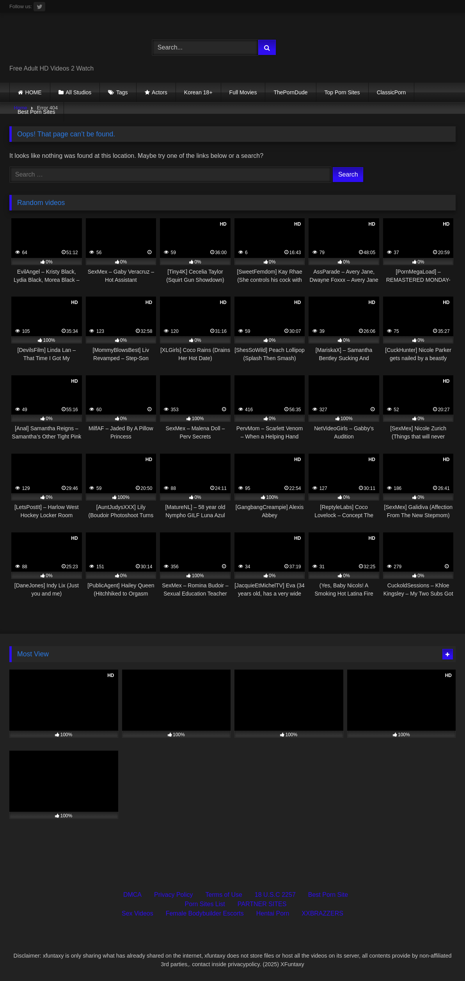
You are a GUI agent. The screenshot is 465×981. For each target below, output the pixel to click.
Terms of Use (224, 894)
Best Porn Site (328, 894)
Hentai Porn (272, 913)
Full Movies (243, 92)
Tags (122, 92)
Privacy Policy (173, 894)
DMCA (132, 894)
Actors (159, 92)
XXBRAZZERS (322, 913)
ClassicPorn (391, 92)
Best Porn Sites (36, 112)
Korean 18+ (198, 92)
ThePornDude (290, 92)
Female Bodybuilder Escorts (205, 913)
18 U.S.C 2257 (275, 894)
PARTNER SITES (262, 904)
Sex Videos (137, 913)
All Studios (78, 92)
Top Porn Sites (342, 92)
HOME (33, 92)
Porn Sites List (205, 904)
